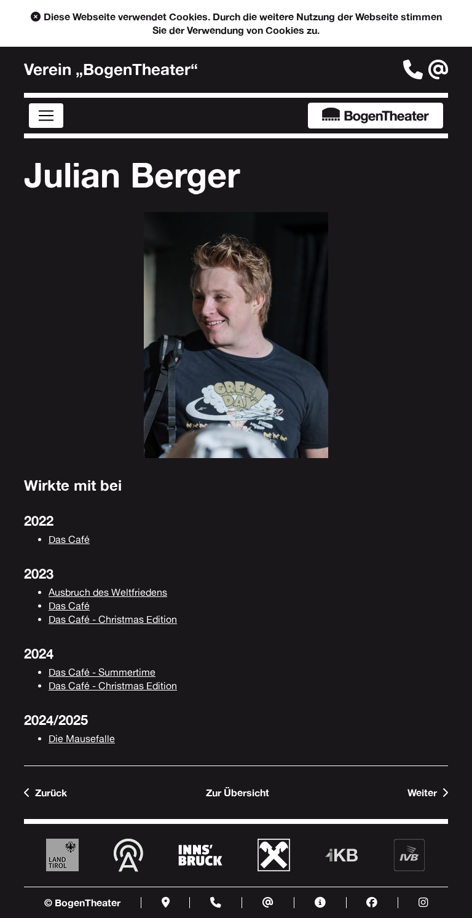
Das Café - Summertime (102, 672)
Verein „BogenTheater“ (111, 69)
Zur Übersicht (237, 792)
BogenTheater (375, 116)
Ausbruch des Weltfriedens (108, 592)
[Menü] (46, 115)
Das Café (69, 539)
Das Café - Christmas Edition (113, 619)
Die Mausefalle (82, 739)
